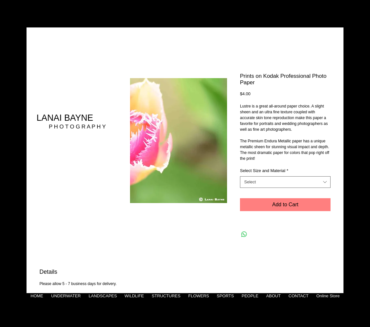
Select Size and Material (264, 170)
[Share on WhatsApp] (244, 234)
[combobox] (285, 182)
